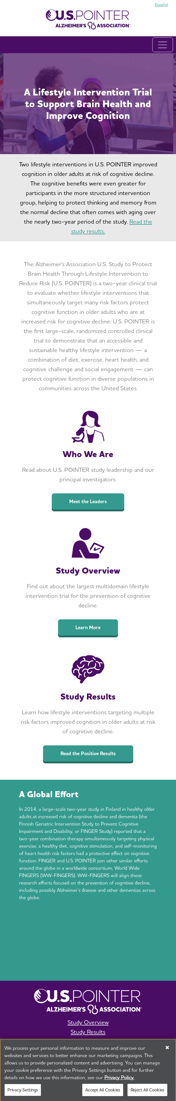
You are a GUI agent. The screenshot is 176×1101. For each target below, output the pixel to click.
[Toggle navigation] (162, 44)
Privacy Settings (22, 1092)
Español (161, 4)
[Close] (167, 1050)
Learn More (88, 627)
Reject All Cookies (147, 1092)
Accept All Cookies (102, 1092)
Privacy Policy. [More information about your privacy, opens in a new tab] (119, 1080)
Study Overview (88, 1022)
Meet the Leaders (88, 501)
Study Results (88, 1031)
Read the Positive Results (88, 753)
